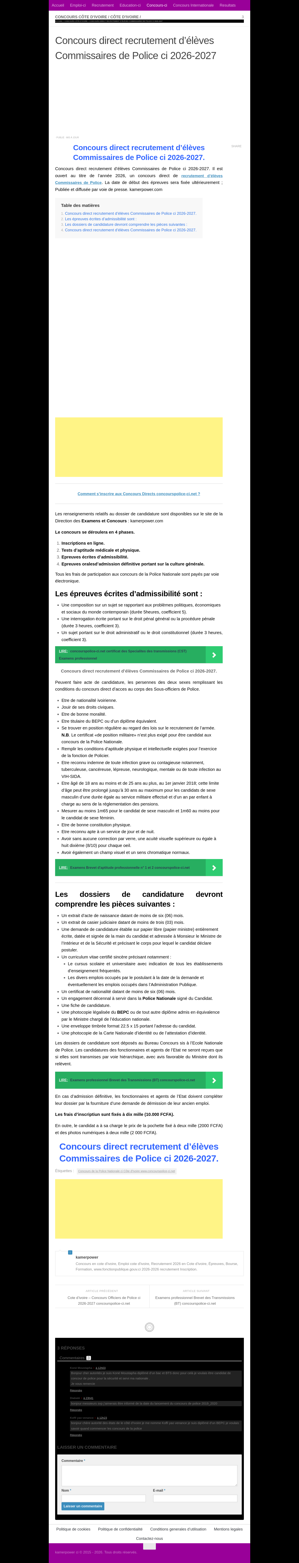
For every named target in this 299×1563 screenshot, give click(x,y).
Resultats (228, 5)
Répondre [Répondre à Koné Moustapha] (76, 1390)
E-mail (159, 1490)
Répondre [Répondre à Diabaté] (76, 1410)
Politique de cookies (73, 1529)
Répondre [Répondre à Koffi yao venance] (76, 1434)
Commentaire (73, 1461)
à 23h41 (88, 1398)
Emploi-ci (78, 5)
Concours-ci (157, 5)
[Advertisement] (149, 100)
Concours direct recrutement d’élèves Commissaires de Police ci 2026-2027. (131, 213)
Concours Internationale (193, 5)
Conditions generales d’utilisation (178, 1529)
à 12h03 (101, 1367)
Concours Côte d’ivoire (75, 21)
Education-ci (130, 5)
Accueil (58, 5)
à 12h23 (102, 1417)
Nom (66, 1490)
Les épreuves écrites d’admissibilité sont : (101, 219)
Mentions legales (228, 1529)
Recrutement (103, 5)
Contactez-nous (149, 1538)
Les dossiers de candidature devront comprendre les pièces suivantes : (126, 224)
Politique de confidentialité (120, 1529)
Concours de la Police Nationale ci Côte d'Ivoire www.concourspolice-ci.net (132, 1171)
